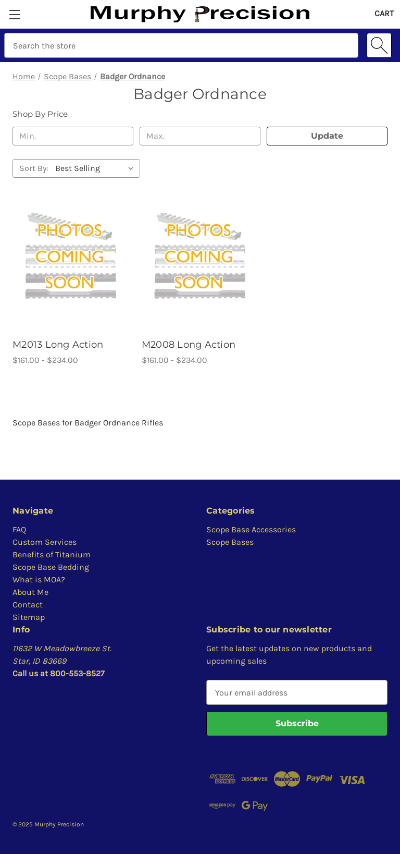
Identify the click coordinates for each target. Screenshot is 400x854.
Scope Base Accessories (251, 529)
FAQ (19, 529)
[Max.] (200, 136)
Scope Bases (230, 542)
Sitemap (28, 617)
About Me (30, 592)
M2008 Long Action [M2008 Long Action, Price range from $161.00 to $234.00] (188, 344)
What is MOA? (38, 579)
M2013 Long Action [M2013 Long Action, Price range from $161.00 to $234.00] (57, 344)
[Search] (379, 45)
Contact (27, 604)
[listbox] (97, 168)
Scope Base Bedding (50, 567)
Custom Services (44, 542)
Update (327, 136)
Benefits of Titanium (51, 554)
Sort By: (33, 168)
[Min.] (72, 136)
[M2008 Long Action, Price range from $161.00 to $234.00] (200, 255)
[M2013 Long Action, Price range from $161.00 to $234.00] (71, 255)
